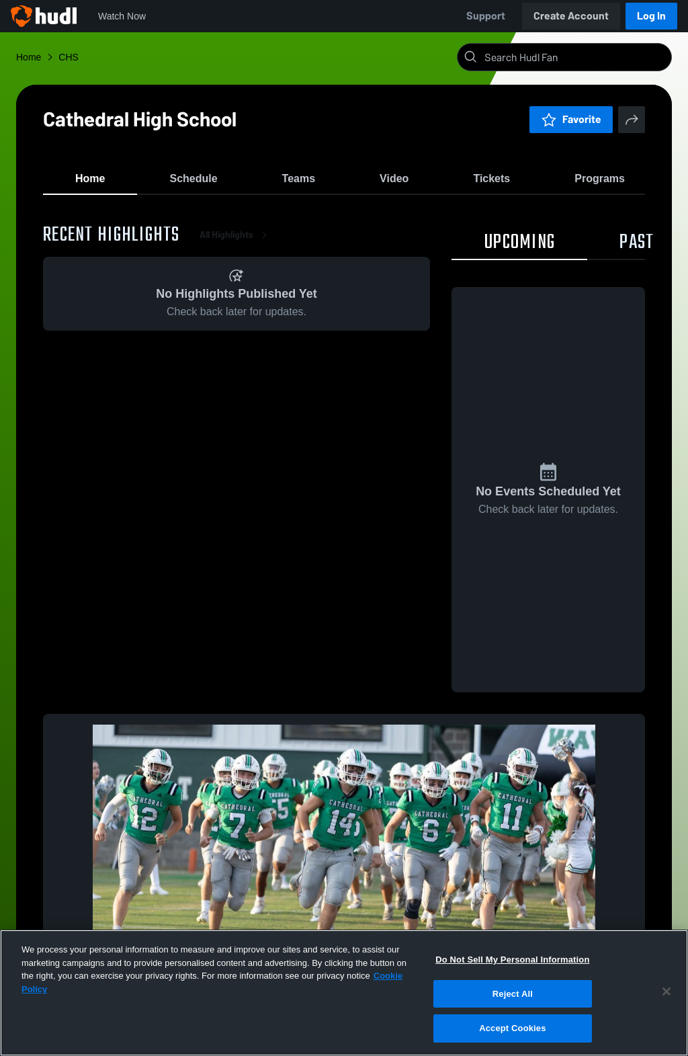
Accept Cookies (512, 1028)
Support (485, 16)
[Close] (666, 991)
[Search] (575, 57)
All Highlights (236, 241)
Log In (651, 16)
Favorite (571, 119)
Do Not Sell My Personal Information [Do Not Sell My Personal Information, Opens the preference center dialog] (512, 960)
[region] (344, 993)
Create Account (571, 16)
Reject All (512, 994)
